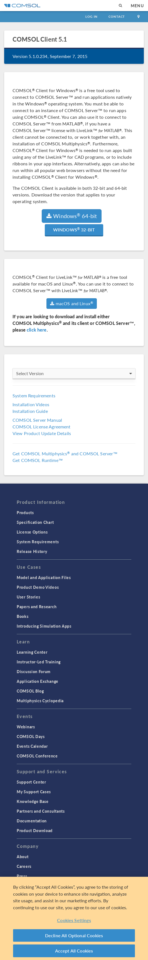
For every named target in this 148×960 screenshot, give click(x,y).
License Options (32, 532)
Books (23, 616)
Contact (116, 16)
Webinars (26, 726)
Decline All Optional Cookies (74, 935)
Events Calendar (32, 746)
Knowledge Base (33, 801)
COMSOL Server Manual (37, 420)
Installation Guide (30, 411)
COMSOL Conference (37, 756)
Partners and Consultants (41, 811)
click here (37, 330)
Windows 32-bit (74, 229)
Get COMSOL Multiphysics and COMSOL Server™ (65, 453)
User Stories (28, 597)
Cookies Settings (74, 920)
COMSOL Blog (30, 691)
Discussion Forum (34, 671)
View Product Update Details (42, 433)
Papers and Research (36, 606)
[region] (74, 918)
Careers (24, 866)
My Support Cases (34, 791)
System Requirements (34, 395)
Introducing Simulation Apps (44, 626)
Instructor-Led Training (39, 662)
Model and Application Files (44, 577)
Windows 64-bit (71, 216)
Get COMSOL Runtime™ (38, 460)
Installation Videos (31, 404)
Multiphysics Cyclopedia (40, 700)
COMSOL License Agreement (42, 426)
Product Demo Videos (38, 587)
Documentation (32, 820)
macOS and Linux (71, 303)
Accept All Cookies (74, 951)
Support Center (31, 782)
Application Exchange (37, 681)
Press (22, 876)
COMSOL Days (31, 736)
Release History (32, 551)
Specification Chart (35, 522)
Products (25, 512)
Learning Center (32, 652)
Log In (91, 16)
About (23, 856)
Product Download (35, 830)
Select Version (74, 373)
